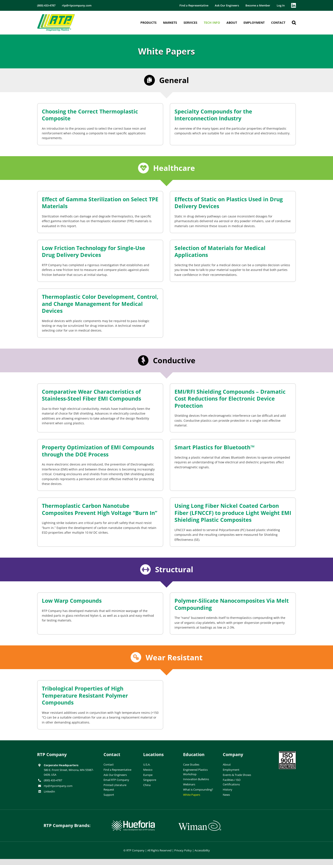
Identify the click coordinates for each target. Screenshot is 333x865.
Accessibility (202, 850)
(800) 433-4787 (53, 780)
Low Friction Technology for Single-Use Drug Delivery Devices (93, 251)
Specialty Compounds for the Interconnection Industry (213, 115)
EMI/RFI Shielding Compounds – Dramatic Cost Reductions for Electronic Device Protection (230, 398)
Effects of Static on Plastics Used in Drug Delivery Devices (228, 202)
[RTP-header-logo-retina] (56, 15)
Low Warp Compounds (72, 600)
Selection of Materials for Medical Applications (219, 251)
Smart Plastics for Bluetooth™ (214, 447)
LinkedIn (49, 791)
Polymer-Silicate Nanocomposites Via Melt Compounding (231, 604)
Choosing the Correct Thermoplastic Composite (90, 115)
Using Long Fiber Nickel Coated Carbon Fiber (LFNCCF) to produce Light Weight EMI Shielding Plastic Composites (232, 512)
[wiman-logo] (199, 822)
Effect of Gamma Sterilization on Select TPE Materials (100, 202)
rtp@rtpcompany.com (58, 786)
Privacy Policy (183, 850)
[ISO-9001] (287, 752)
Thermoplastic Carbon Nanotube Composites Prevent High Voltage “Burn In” (99, 509)
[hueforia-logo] (133, 822)
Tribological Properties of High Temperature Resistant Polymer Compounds (85, 695)
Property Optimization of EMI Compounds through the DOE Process (98, 451)
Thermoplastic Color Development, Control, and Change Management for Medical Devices (100, 303)
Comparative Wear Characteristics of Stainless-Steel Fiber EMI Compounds (91, 395)
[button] (294, 22)
